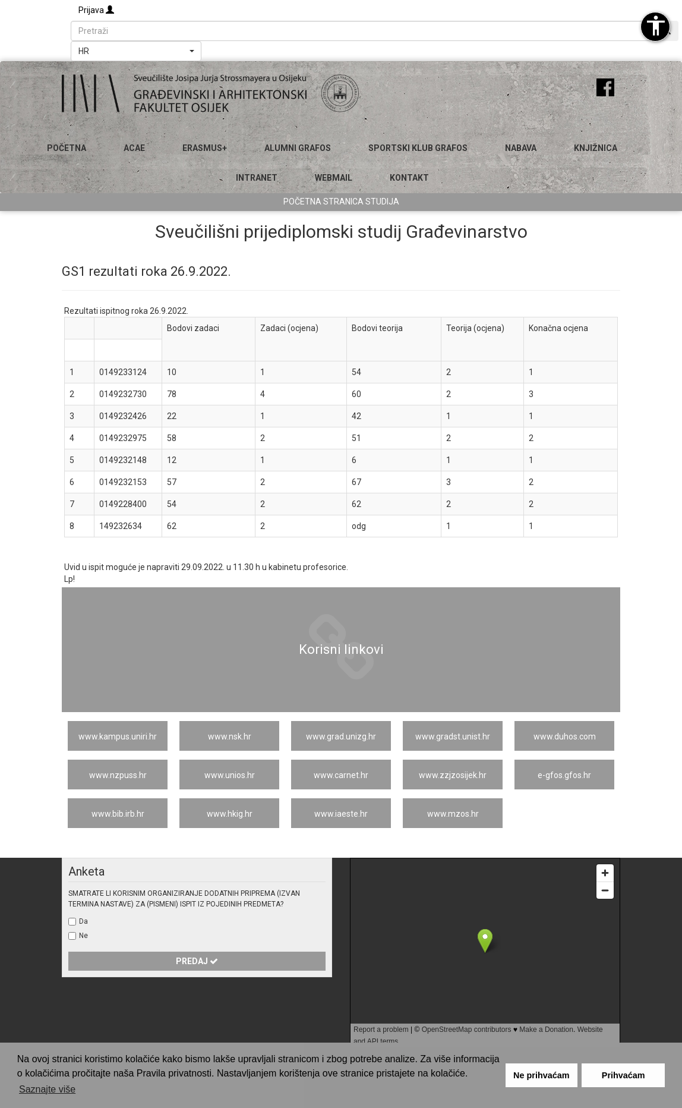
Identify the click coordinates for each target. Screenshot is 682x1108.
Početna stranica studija (341, 201)
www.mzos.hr (453, 814)
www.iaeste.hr (341, 814)
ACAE (134, 148)
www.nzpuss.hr (118, 775)
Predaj (197, 961)
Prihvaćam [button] (623, 1075)
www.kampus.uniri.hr (117, 736)
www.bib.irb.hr (117, 814)
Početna (66, 148)
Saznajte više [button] (47, 1089)
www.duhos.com (564, 736)
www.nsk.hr (229, 736)
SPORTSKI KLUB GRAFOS (418, 148)
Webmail (333, 177)
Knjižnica (595, 148)
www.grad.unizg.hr (341, 736)
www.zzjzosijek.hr (453, 775)
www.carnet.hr (341, 775)
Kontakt (409, 177)
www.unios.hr (229, 775)
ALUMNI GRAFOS (297, 148)
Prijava (96, 10)
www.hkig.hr (229, 814)
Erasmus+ (204, 148)
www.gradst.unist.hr (452, 736)
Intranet (256, 177)
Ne (83, 935)
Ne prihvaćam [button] (541, 1075)
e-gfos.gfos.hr (564, 775)
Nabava (520, 148)
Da (83, 921)
